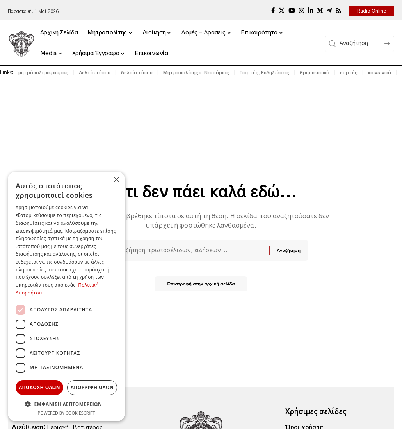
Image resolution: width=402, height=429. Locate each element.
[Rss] (338, 10)
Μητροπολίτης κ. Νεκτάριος (196, 72)
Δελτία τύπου (94, 72)
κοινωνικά (379, 72)
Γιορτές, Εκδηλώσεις (264, 72)
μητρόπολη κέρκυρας (43, 72)
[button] (66, 404)
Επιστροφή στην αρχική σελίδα (201, 286)
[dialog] (66, 296)
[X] (281, 10)
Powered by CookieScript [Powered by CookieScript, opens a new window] (66, 413)
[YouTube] (291, 10)
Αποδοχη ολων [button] (39, 387)
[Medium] (320, 10)
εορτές (349, 72)
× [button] (116, 180)
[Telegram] (329, 10)
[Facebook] (273, 10)
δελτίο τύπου (137, 72)
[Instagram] (301, 10)
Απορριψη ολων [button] (92, 387)
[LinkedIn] (310, 10)
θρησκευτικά (314, 72)
